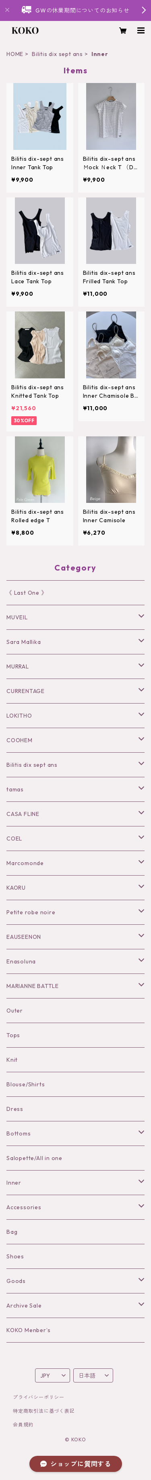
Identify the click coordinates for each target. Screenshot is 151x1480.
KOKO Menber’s (28, 1330)
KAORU (16, 887)
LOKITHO (19, 715)
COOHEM (19, 740)
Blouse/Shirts (25, 1084)
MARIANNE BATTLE (32, 986)
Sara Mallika (23, 642)
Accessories (23, 1207)
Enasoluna (21, 961)
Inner (13, 1182)
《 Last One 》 (26, 592)
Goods (16, 1281)
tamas (15, 789)
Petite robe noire (31, 912)
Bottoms (18, 1133)
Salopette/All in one (34, 1158)
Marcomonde (25, 863)
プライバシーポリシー (38, 1397)
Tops (13, 1035)
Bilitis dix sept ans (57, 54)
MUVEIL (17, 617)
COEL (14, 838)
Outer (14, 1010)
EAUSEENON (23, 936)
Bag (11, 1231)
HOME (14, 54)
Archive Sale (24, 1305)
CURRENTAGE (25, 691)
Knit (12, 1059)
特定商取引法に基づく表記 (44, 1411)
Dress (14, 1109)
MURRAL (17, 666)
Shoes (15, 1256)
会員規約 (23, 1425)
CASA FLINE (22, 814)
